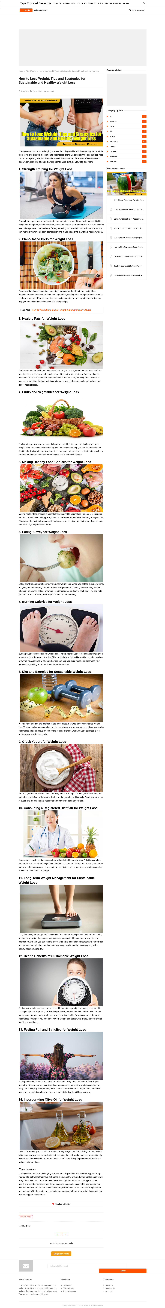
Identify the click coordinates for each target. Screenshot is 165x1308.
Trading (113, 152)
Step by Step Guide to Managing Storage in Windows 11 (136, 239)
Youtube (113, 162)
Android (113, 121)
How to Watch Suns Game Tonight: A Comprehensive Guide (61, 310)
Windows (113, 157)
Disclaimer (67, 1284)
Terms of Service (69, 1290)
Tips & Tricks (38, 91)
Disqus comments (61, 1254)
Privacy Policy (68, 1287)
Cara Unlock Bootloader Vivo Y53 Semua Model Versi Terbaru (138, 258)
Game (112, 127)
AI (110, 117)
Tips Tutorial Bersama (82, 1304)
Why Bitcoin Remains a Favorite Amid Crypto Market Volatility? (139, 201)
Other (112, 137)
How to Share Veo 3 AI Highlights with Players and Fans (136, 211)
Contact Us (110, 1287)
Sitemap (109, 1290)
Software (114, 142)
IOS (111, 132)
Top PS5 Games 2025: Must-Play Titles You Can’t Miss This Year (139, 267)
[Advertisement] (82, 47)
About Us (109, 1284)
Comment (50, 91)
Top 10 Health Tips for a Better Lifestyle (130, 229)
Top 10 (112, 147)
